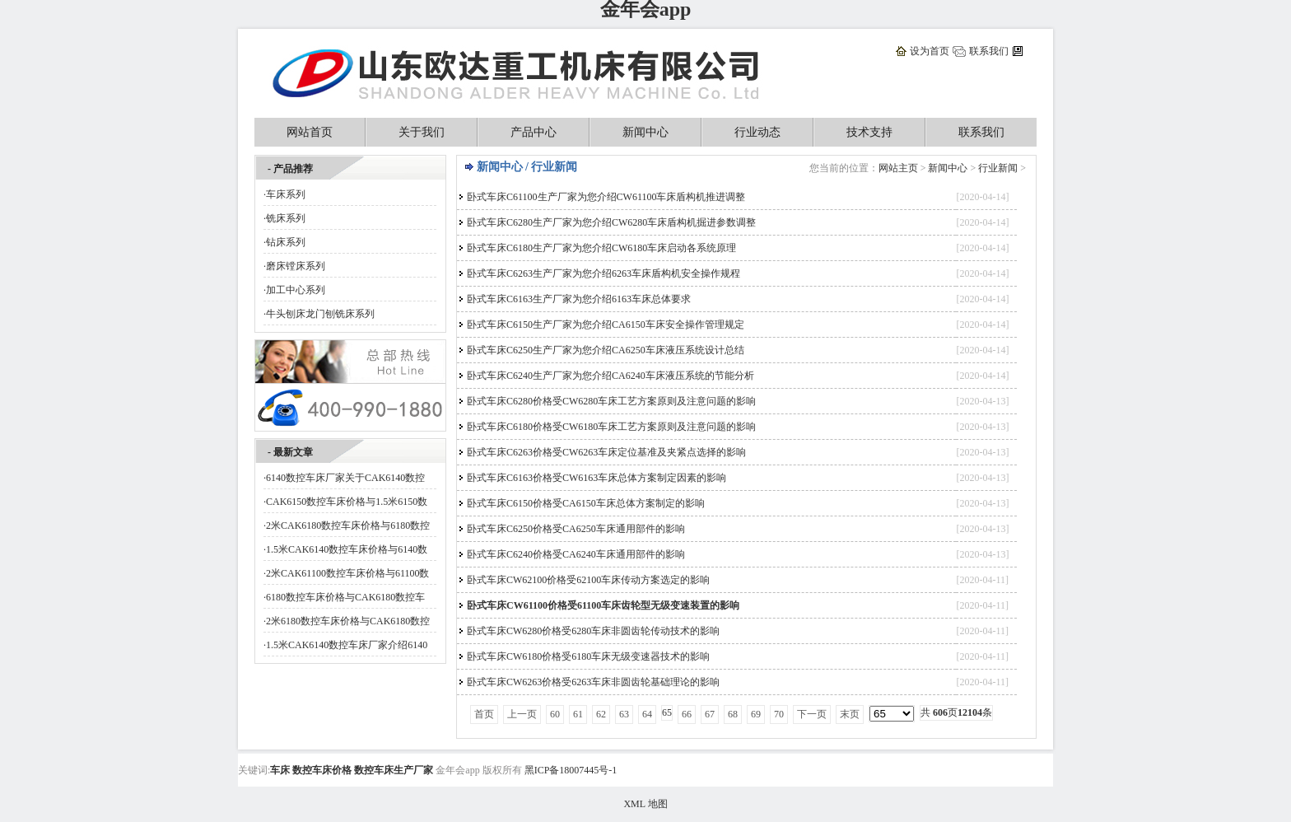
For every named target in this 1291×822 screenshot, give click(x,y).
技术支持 (869, 132)
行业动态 (757, 132)
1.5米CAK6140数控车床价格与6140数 (346, 549)
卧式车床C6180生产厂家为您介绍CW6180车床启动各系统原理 (601, 248)
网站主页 (898, 168)
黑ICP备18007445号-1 (571, 770)
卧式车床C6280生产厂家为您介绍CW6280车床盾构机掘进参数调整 (611, 222)
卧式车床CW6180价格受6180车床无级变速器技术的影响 (588, 656)
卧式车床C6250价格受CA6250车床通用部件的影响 (576, 529)
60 (555, 714)
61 (578, 714)
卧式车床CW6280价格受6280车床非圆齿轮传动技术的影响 (593, 631)
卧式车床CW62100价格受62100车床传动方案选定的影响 (588, 580)
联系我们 (989, 51)
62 (601, 714)
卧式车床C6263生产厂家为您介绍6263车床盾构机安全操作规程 (603, 273)
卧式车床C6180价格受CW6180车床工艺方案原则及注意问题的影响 (611, 426)
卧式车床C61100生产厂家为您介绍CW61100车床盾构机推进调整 (606, 197)
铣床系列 (285, 218)
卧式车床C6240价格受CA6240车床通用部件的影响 (576, 554)
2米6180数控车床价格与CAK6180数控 (348, 621)
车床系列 (285, 194)
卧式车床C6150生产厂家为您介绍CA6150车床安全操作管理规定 (605, 324)
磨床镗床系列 (295, 266)
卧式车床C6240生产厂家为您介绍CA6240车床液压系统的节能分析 (610, 375)
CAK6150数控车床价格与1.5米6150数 (346, 501)
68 (733, 714)
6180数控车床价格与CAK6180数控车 (345, 597)
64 (647, 714)
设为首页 (929, 51)
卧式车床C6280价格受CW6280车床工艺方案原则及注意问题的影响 (611, 401)
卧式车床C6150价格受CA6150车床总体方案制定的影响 (586, 503)
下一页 (812, 714)
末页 (850, 714)
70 (779, 714)
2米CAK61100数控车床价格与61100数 (347, 573)
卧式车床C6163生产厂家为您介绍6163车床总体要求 (579, 299)
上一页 (522, 714)
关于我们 (421, 132)
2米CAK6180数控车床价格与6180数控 (348, 525)
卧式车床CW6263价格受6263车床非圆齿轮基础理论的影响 (593, 682)
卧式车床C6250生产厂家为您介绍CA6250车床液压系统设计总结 (605, 350)
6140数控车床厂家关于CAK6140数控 (345, 477)
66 (687, 714)
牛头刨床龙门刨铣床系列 (320, 314)
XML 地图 (645, 804)
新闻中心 (645, 132)
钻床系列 (285, 242)
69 (756, 714)
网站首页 (310, 132)
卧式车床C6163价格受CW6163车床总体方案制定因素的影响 (596, 477)
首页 (484, 714)
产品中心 (533, 132)
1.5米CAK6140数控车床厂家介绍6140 (346, 645)
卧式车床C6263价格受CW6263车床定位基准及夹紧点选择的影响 (606, 452)
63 (624, 714)
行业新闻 (998, 168)
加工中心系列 (295, 290)
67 (710, 714)
